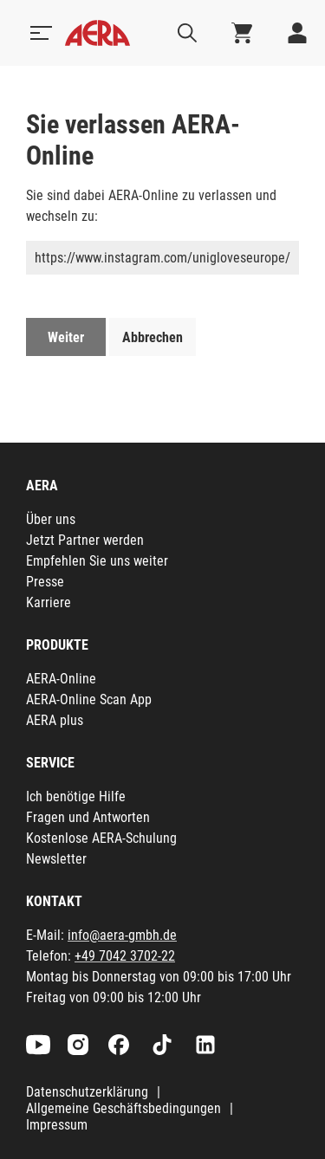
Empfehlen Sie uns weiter (97, 561)
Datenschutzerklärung (87, 1092)
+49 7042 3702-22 (125, 956)
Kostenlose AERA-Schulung (101, 838)
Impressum (57, 1125)
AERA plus (54, 720)
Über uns (50, 519)
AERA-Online (61, 678)
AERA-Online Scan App (89, 699)
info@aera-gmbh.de (122, 935)
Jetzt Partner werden (85, 540)
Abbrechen (152, 337)
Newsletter (56, 859)
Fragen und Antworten (88, 817)
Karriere (48, 602)
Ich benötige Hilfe (76, 796)
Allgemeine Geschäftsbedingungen (123, 1108)
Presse (45, 581)
